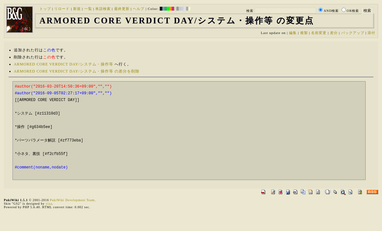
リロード (62, 9)
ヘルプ (138, 9)
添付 (371, 33)
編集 (293, 33)
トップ (45, 9)
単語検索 (103, 9)
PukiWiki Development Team (72, 200)
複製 (304, 33)
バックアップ (352, 33)
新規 (77, 9)
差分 (334, 33)
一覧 (88, 9)
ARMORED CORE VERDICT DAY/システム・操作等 (63, 64)
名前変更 (319, 33)
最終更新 (122, 9)
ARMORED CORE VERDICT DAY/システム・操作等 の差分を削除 (77, 71)
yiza (49, 203)
